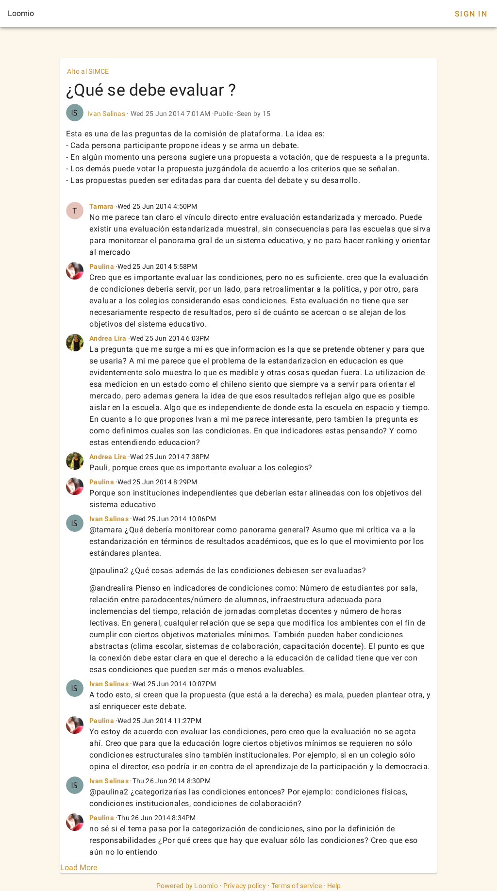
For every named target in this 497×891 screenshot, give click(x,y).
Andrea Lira (108, 338)
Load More (78, 867)
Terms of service (296, 886)
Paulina (101, 266)
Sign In (471, 13)
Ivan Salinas (106, 113)
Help (334, 886)
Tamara (101, 206)
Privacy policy (244, 886)
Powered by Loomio (187, 886)
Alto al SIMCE (88, 71)
